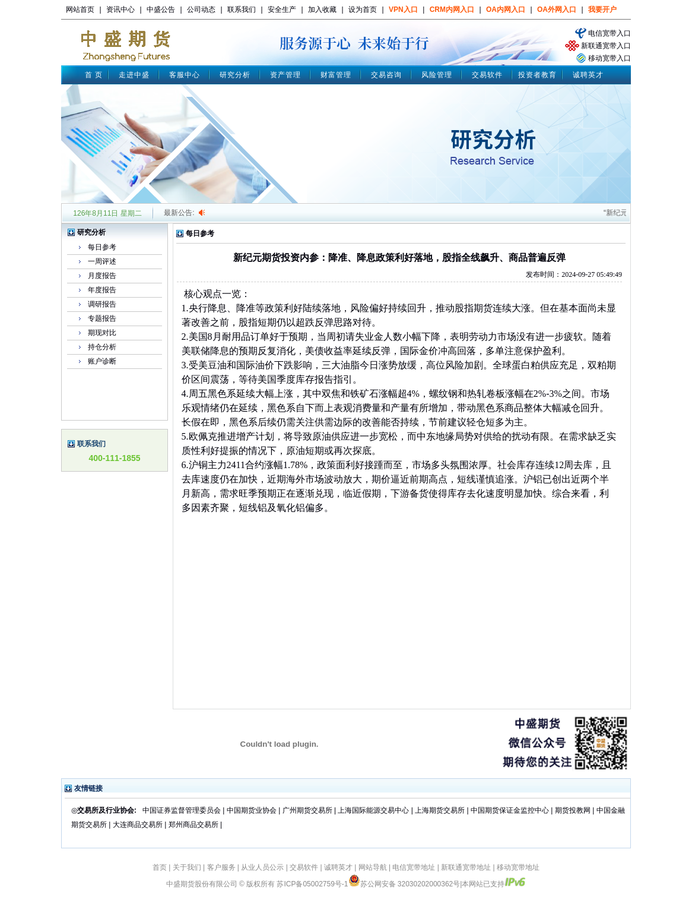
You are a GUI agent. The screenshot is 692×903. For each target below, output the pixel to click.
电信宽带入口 (609, 33)
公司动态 (201, 9)
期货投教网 (573, 810)
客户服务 (221, 867)
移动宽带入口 (609, 58)
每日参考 (102, 247)
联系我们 (241, 9)
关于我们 (187, 867)
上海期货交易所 (440, 810)
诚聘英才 (588, 75)
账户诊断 (102, 361)
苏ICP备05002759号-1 (312, 884)
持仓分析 (102, 347)
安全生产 (282, 9)
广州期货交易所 (307, 810)
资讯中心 (120, 9)
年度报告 (102, 290)
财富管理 (335, 75)
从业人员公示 (262, 867)
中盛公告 (161, 9)
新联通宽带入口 (606, 46)
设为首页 (362, 9)
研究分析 (235, 75)
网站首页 (80, 9)
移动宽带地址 (518, 867)
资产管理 (285, 75)
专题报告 (102, 318)
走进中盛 (134, 75)
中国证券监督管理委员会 (181, 810)
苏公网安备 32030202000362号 (404, 884)
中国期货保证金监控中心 (510, 810)
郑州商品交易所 (193, 824)
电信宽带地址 (413, 867)
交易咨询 (386, 75)
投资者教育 (537, 75)
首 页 (94, 75)
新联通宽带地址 (466, 867)
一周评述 (102, 261)
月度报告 (102, 275)
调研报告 (102, 304)
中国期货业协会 (252, 810)
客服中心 (184, 75)
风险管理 (436, 75)
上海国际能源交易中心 (373, 810)
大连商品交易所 (138, 824)
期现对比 (102, 333)
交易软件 (487, 75)
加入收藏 (322, 9)
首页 (160, 867)
